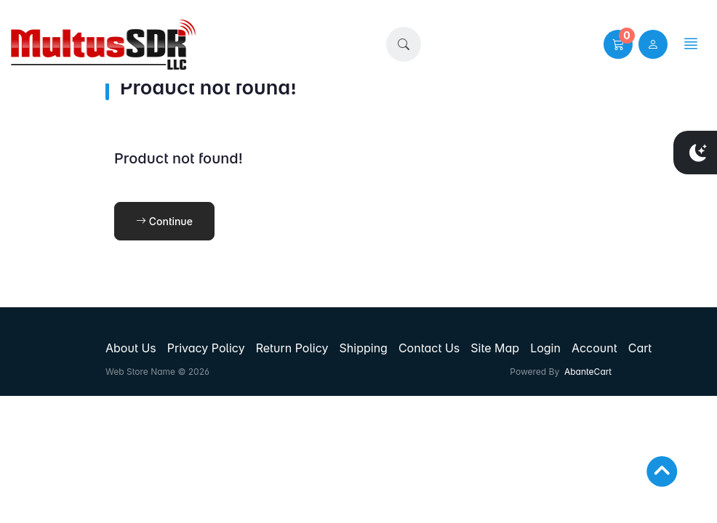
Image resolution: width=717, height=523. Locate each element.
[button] (403, 44)
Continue (164, 221)
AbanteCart (588, 371)
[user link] (653, 44)
